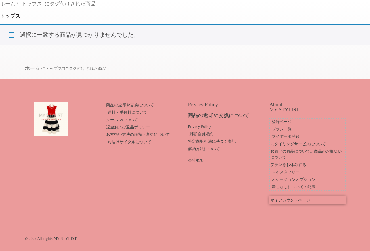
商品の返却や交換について (218, 115)
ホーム (7, 4)
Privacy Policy (203, 104)
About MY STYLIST (284, 107)
